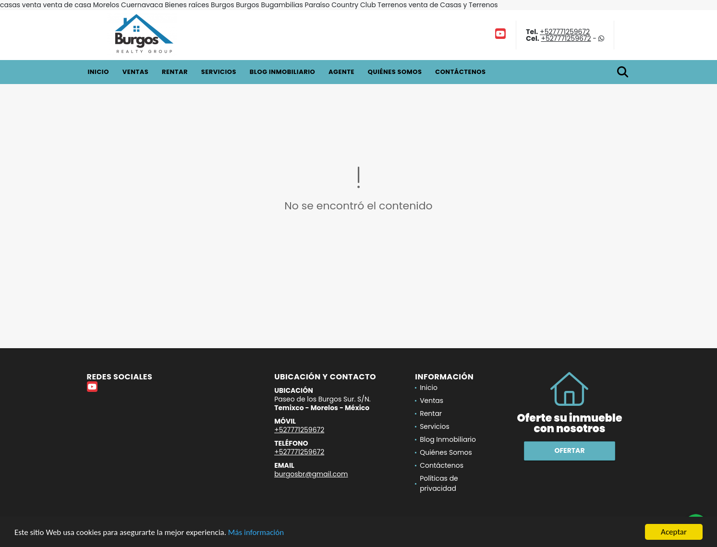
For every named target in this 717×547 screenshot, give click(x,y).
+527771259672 (565, 31)
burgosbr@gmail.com (311, 474)
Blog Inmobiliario (282, 71)
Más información (256, 533)
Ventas (135, 71)
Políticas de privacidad (439, 483)
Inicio (98, 71)
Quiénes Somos (395, 71)
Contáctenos (460, 71)
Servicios (218, 71)
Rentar (175, 71)
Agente (341, 71)
